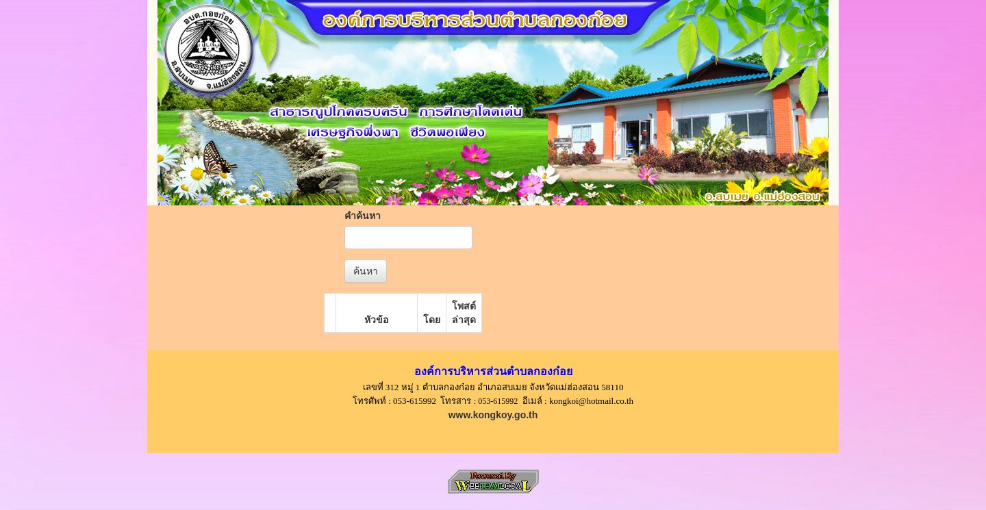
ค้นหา (365, 271)
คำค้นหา (362, 215)
